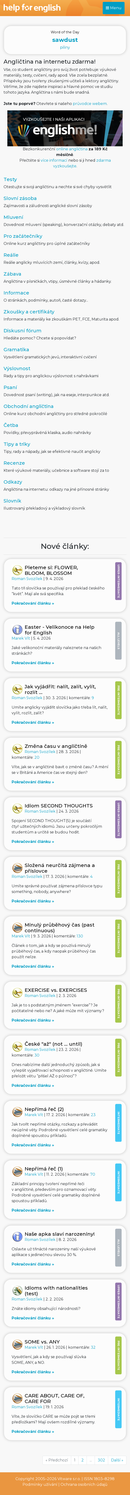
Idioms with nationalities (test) (56, 1290)
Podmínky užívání (40, 1484)
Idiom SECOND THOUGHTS (59, 806)
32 (93, 1347)
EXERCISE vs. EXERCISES (56, 990)
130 (80, 936)
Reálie (11, 255)
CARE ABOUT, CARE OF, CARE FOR (54, 1398)
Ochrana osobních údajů (83, 1484)
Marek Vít (21, 638)
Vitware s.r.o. (69, 1479)
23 (93, 1115)
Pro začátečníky (23, 236)
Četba (11, 425)
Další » (117, 1460)
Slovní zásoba (20, 198)
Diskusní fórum (23, 331)
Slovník (12, 501)
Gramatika (16, 349)
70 (92, 1174)
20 (36, 757)
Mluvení (13, 217)
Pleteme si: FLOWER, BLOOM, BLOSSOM (51, 570)
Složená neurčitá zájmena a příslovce (60, 868)
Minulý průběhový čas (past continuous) (59, 927)
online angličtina (72, 149)
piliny (65, 40)
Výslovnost (17, 368)
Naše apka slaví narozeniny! (60, 1234)
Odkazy (13, 482)
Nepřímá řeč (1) (44, 1169)
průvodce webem (90, 103)
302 (101, 1460)
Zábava (12, 274)
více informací (54, 160)
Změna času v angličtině (56, 746)
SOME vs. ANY (42, 1342)
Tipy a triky (17, 444)
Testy (10, 179)
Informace (16, 293)
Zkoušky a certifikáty (29, 312)
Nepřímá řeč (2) (44, 1109)
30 (36, 1055)
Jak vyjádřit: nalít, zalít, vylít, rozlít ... (60, 689)
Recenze (14, 463)
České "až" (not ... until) (53, 1044)
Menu (113, 8)
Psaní (10, 387)
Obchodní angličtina (29, 406)
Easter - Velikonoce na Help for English (59, 630)
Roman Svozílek (27, 578)
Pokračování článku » (33, 603)
